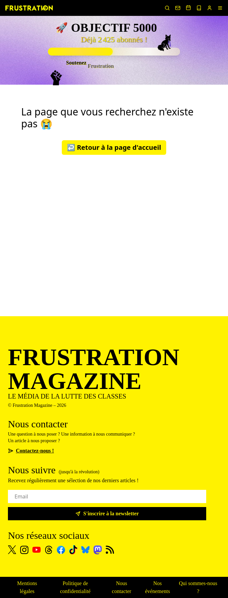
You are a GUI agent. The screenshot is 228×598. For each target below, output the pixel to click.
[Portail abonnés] (209, 8)
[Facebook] (61, 550)
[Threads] (49, 550)
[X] (12, 549)
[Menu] (220, 8)
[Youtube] (36, 550)
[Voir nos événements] (188, 7)
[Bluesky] (85, 549)
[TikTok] (73, 549)
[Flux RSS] (110, 550)
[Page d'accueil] (29, 8)
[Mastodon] (98, 549)
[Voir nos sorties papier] (199, 8)
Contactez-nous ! (31, 450)
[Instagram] (24, 550)
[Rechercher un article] (167, 8)
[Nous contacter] (177, 8)
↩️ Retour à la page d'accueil (114, 147)
